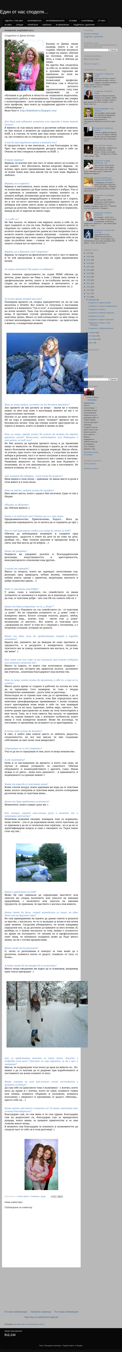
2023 (89, 263)
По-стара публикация (66, 1311)
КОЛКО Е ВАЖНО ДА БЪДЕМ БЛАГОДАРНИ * (103, 179)
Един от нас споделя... (24, 11)
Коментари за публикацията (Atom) (30, 1324)
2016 (89, 287)
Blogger (79, 1346)
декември (93, 300)
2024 (89, 260)
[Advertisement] (41, 1289)
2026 (89, 253)
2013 (89, 297)
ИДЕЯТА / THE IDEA (14, 21)
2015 (89, 290)
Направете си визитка (91, 468)
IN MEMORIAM (62, 25)
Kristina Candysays (90, 463)
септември (93, 339)
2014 (89, 293)
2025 (89, 256)
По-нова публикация (15, 1311)
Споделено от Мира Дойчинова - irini (102, 162)
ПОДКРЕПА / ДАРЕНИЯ (84, 25)
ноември (92, 332)
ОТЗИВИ (73, 21)
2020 (89, 273)
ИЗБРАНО (46, 25)
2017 (89, 283)
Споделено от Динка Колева (99, 303)
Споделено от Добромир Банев (100, 328)
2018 (89, 280)
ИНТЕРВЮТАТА (34, 21)
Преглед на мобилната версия (41, 1317)
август (91, 343)
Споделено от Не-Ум (96, 316)
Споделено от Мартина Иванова (101, 313)
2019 (89, 277)
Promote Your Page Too (91, 64)
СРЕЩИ (19, 25)
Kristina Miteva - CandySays (92, 398)
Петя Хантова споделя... (104, 145)
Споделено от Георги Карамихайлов (102, 306)
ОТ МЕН (101, 21)
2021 (89, 270)
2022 (89, 267)
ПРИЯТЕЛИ (33, 25)
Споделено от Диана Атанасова (101, 319)
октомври (92, 336)
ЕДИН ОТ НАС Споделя (91, 59)
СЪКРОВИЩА (87, 21)
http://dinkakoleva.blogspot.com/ (38, 110)
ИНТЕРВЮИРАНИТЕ (55, 21)
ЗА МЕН (8, 25)
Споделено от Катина (96, 309)
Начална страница (40, 1311)
